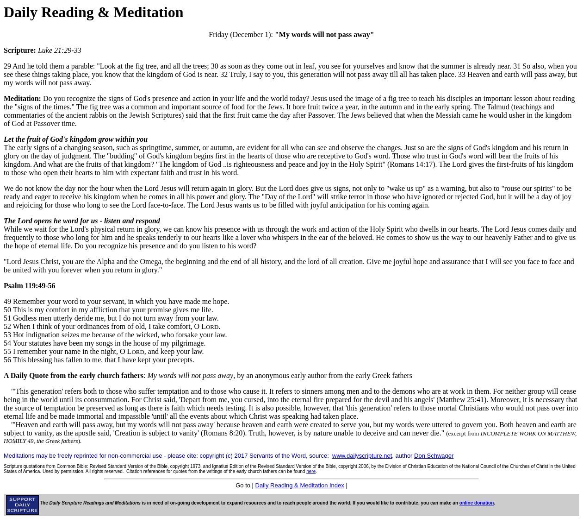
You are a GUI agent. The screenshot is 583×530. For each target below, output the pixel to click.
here (311, 471)
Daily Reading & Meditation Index (299, 485)
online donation (476, 502)
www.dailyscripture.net (362, 455)
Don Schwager (433, 455)
